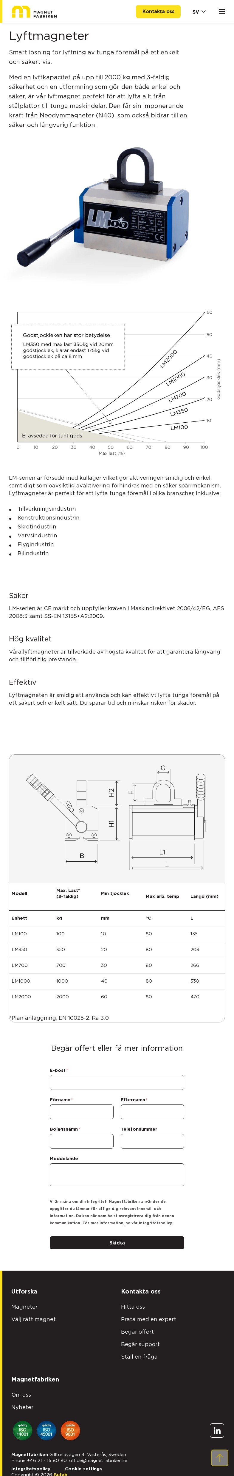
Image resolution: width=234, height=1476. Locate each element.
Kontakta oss (158, 11)
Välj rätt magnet (33, 1314)
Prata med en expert (148, 1314)
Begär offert (137, 1327)
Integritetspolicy (30, 1464)
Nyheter (22, 1402)
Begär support (140, 1339)
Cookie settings (83, 1464)
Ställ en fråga (139, 1352)
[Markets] (198, 11)
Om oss (21, 1390)
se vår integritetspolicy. (150, 1218)
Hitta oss (133, 1302)
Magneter (24, 1302)
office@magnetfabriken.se (98, 1455)
